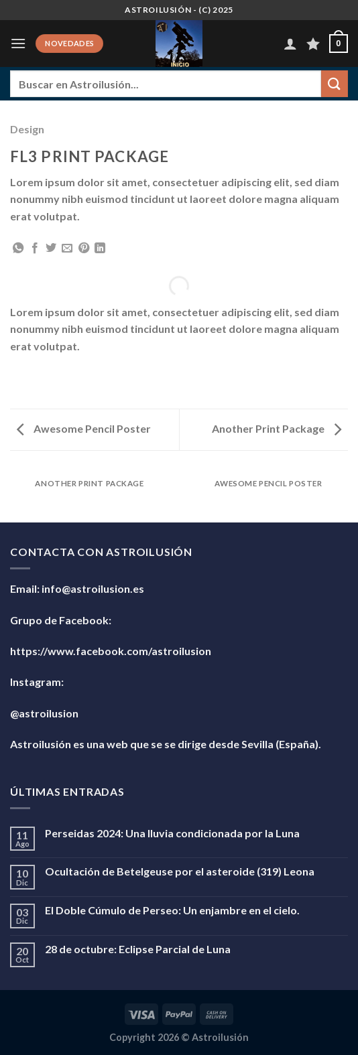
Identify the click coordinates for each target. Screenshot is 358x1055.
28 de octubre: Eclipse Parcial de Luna (138, 948)
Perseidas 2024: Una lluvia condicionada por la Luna (172, 833)
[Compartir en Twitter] (51, 248)
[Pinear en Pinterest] (83, 248)
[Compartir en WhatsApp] (18, 248)
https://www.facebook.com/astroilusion (110, 650)
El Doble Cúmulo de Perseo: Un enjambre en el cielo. (172, 910)
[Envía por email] (67, 248)
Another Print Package (276, 428)
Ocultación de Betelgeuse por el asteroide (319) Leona (179, 871)
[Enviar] (334, 83)
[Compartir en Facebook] (34, 248)
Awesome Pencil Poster (84, 428)
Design (27, 129)
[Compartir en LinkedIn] (100, 248)
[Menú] (18, 43)
